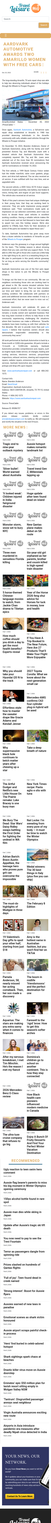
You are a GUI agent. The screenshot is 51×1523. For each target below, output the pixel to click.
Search (44, 25)
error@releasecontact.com (13, 419)
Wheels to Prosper (15, 239)
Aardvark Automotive (22, 130)
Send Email (12, 384)
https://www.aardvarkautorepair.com (25, 398)
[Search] (25, 19)
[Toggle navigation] (5, 35)
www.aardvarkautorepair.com (19, 371)
